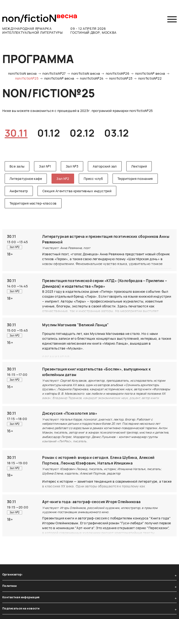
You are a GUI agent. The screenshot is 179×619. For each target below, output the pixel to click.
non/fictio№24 (91, 78)
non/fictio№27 (53, 73)
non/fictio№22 (150, 78)
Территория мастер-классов (33, 203)
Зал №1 (45, 166)
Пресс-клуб (93, 178)
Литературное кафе (26, 178)
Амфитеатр (19, 191)
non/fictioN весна (22, 73)
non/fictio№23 (120, 78)
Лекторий (139, 166)
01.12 (48, 133)
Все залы (17, 166)
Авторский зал (105, 166)
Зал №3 (72, 166)
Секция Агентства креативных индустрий (77, 191)
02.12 (82, 133)
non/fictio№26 (117, 73)
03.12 (116, 133)
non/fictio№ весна (150, 73)
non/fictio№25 (26, 78)
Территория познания (135, 178)
